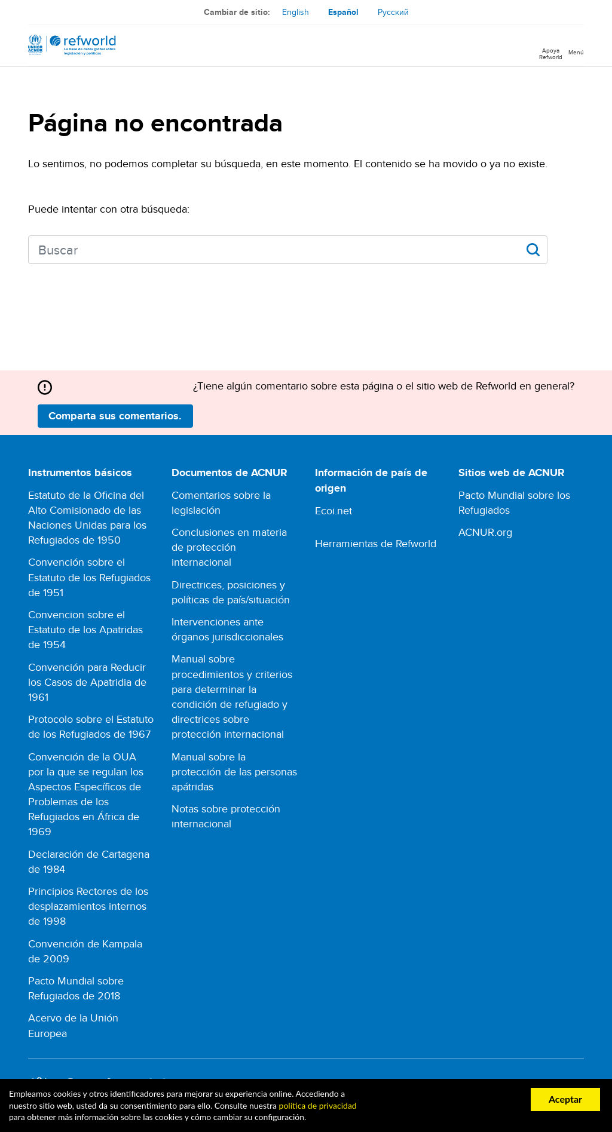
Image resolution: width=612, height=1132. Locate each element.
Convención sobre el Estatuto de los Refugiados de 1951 (89, 576)
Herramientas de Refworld (375, 543)
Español (343, 12)
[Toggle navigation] (576, 45)
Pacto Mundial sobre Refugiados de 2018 (76, 988)
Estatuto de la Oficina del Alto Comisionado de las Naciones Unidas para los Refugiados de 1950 (87, 517)
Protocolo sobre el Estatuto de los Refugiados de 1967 (91, 726)
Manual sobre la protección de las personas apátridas (234, 771)
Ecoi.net (333, 510)
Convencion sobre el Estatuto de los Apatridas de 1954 (85, 629)
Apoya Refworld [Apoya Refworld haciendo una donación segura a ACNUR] (550, 53)
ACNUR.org (485, 531)
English (295, 12)
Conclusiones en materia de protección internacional (229, 546)
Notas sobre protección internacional (226, 816)
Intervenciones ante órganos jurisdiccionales (227, 629)
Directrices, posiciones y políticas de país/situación (231, 592)
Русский (393, 12)
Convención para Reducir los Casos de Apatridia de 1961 (87, 681)
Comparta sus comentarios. (115, 416)
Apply (533, 249)
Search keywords (28, 248)
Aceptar (565, 1099)
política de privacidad (318, 1105)
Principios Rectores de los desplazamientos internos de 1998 (88, 905)
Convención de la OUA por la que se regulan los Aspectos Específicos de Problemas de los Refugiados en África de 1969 (85, 794)
